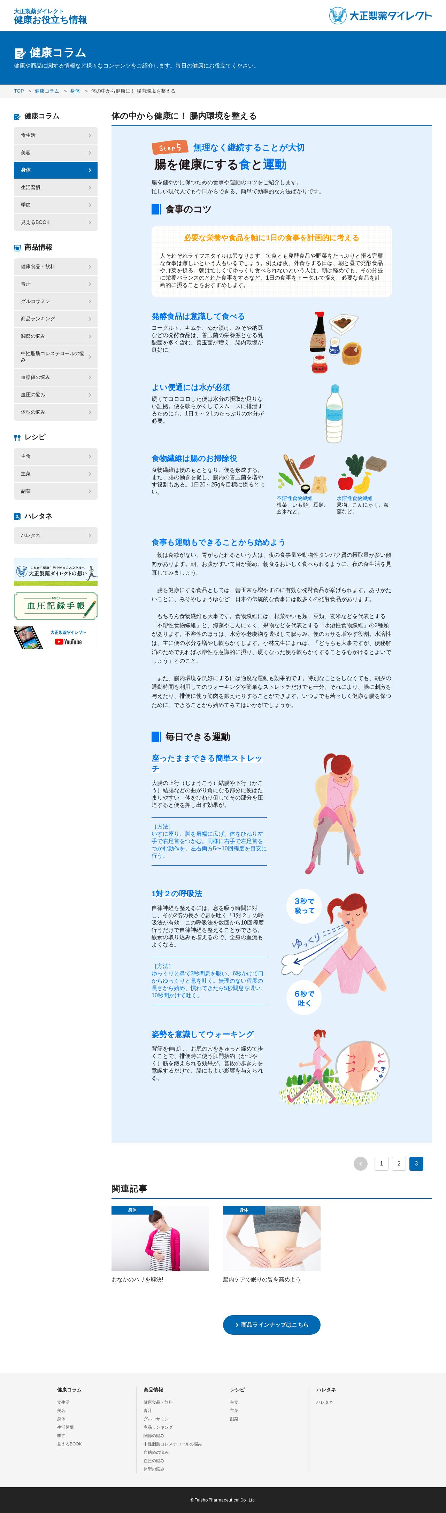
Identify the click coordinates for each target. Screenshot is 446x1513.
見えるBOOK (35, 222)
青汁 (26, 284)
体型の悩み (33, 412)
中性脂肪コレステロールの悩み (52, 356)
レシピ (34, 437)
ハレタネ (38, 516)
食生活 (28, 135)
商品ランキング (38, 318)
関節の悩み (33, 336)
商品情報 (38, 247)
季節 (26, 205)
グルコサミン (35, 301)
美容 (26, 152)
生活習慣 (30, 187)
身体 (26, 170)
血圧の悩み (33, 394)
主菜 (26, 473)
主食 (26, 456)
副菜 (26, 491)
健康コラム (41, 116)
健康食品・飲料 (38, 266)
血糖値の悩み (35, 377)
